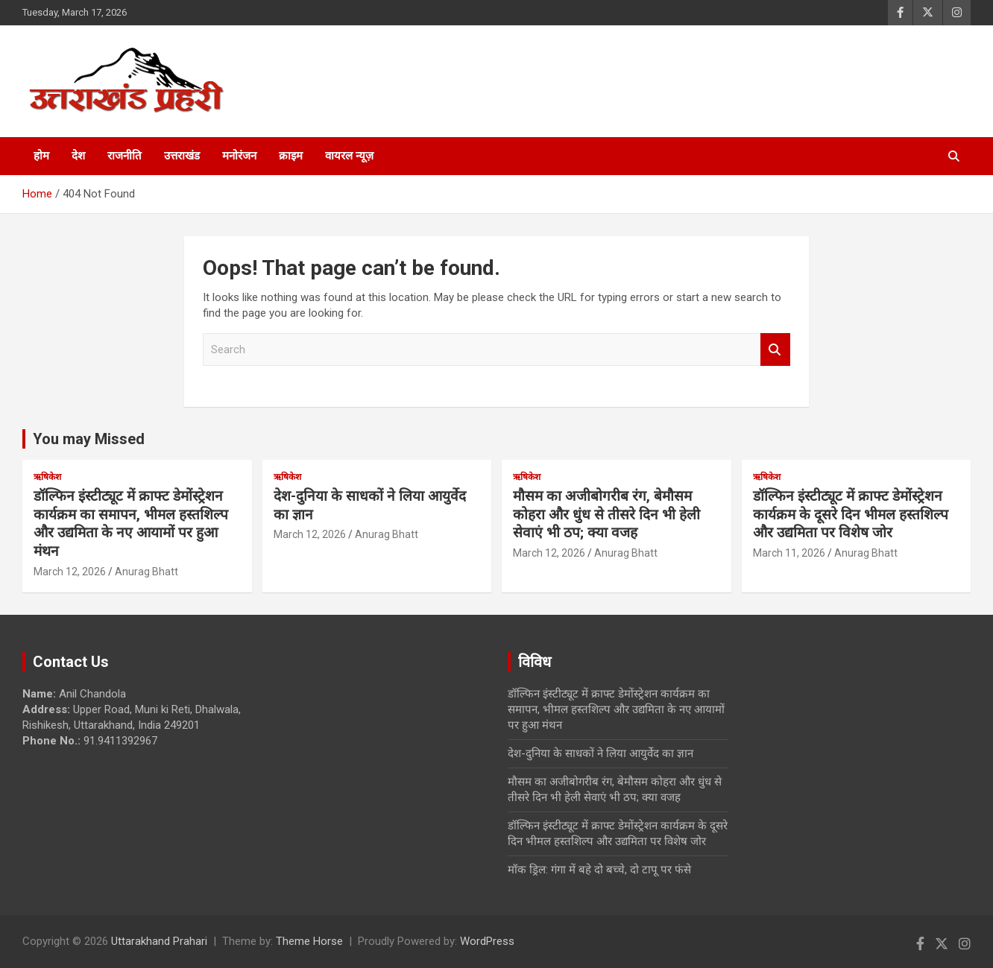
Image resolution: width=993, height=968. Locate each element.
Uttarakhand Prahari (159, 941)
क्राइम (291, 155)
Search (775, 350)
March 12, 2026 (70, 572)
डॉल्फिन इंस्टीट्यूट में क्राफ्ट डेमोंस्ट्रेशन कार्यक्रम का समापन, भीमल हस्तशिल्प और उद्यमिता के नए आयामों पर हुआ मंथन (131, 523)
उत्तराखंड (182, 155)
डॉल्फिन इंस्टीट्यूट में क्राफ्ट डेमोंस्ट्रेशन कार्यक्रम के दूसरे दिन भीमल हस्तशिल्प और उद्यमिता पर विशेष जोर (850, 514)
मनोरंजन (239, 155)
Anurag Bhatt (146, 572)
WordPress (487, 941)
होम (41, 155)
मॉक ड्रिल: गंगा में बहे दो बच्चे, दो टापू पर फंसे (599, 869)
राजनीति (124, 155)
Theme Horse (309, 941)
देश (78, 155)
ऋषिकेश (47, 477)
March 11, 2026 (789, 553)
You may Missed (89, 439)
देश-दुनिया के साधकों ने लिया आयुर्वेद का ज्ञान (600, 753)
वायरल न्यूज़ (349, 155)
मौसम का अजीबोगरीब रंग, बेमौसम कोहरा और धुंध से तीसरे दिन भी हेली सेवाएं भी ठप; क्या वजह (606, 514)
